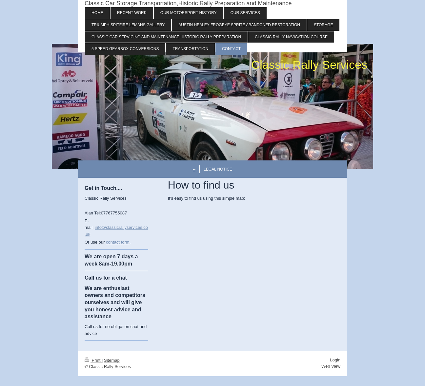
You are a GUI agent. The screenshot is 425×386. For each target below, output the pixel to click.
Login (335, 360)
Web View (330, 366)
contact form (118, 242)
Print (93, 360)
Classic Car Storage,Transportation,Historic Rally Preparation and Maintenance (188, 3)
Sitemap (112, 360)
